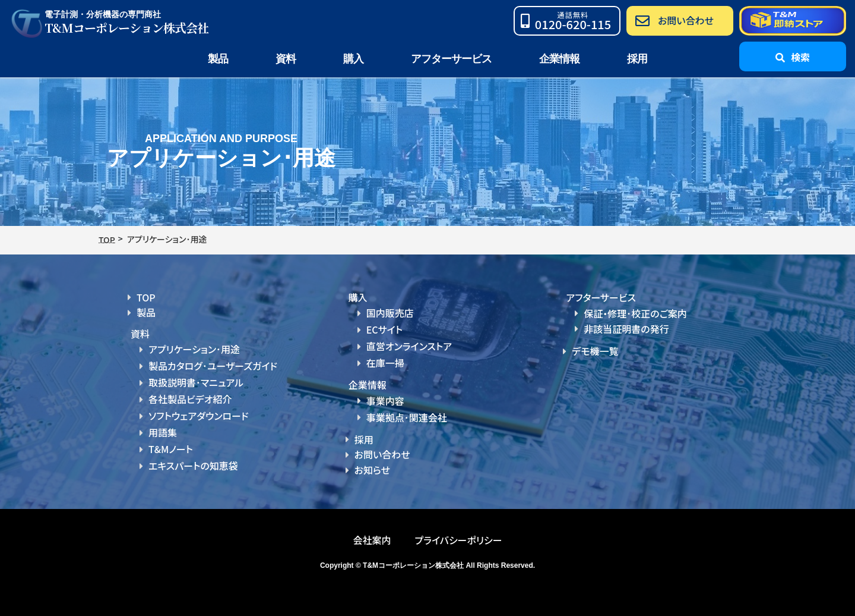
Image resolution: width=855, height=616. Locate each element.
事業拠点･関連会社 (406, 415)
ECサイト (384, 329)
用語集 (162, 430)
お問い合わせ (382, 452)
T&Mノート (170, 447)
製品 (146, 312)
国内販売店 (390, 312)
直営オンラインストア (409, 345)
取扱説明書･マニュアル (195, 381)
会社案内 (372, 537)
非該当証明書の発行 (626, 329)
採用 (637, 59)
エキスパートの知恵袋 (193, 463)
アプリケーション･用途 (194, 349)
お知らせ (372, 467)
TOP (146, 297)
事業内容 (385, 399)
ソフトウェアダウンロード (198, 414)
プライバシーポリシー (458, 537)
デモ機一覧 (595, 351)
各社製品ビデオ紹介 (190, 398)
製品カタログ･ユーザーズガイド (212, 365)
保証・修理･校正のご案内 (635, 313)
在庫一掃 (385, 361)
